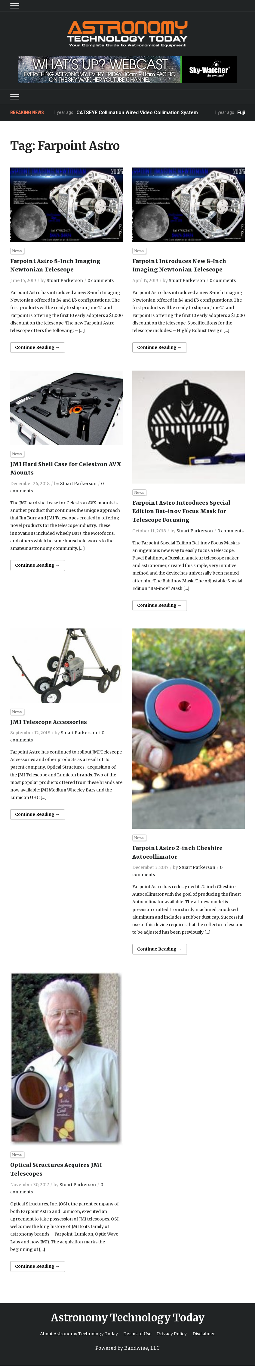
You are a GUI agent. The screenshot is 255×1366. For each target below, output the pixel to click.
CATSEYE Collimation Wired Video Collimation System (137, 112)
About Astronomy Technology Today (79, 1333)
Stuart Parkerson (65, 280)
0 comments (101, 280)
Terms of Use (137, 1333)
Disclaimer (203, 1333)
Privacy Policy (172, 1333)
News (17, 251)
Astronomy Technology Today (127, 1317)
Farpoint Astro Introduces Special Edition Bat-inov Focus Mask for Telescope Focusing (181, 511)
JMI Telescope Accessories (48, 722)
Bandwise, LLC (142, 1348)
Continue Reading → (37, 347)
